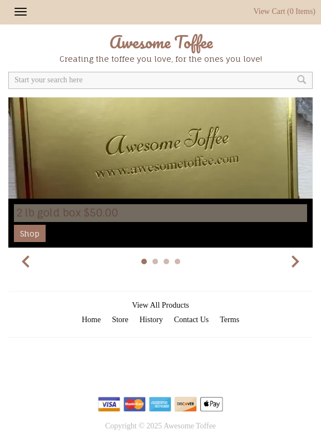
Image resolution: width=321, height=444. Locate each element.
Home (91, 319)
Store (120, 319)
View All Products (160, 305)
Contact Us (191, 319)
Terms (229, 319)
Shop (29, 233)
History (151, 319)
